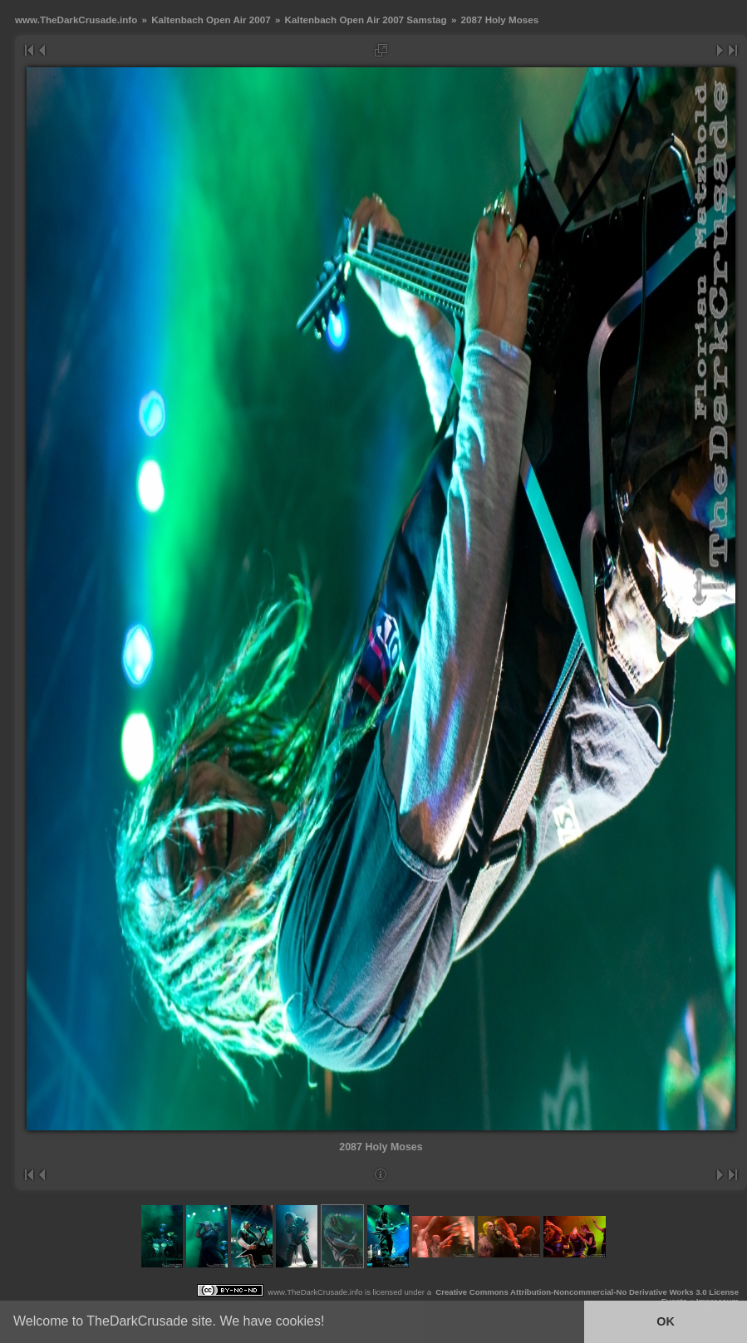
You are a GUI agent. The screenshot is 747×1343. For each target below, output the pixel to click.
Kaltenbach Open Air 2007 (210, 19)
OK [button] (665, 1321)
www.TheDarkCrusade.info (76, 19)
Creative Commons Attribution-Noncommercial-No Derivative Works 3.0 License (587, 1291)
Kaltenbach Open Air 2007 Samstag (366, 19)
